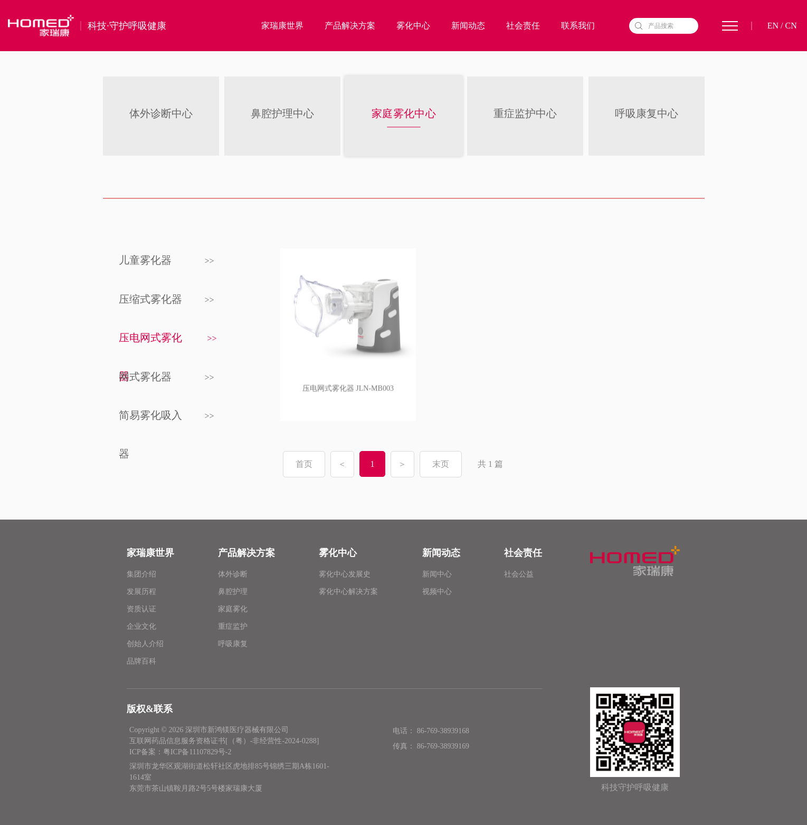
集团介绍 (141, 574)
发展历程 (141, 592)
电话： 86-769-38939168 (430, 731)
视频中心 (437, 592)
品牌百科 (141, 661)
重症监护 (233, 626)
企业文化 (141, 626)
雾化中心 (413, 26)
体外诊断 (233, 574)
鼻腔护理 (233, 592)
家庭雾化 (233, 609)
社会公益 (519, 574)
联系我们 (578, 26)
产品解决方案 (350, 26)
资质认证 (141, 609)
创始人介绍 (145, 644)
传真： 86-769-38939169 (430, 746)
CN (790, 26)
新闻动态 (468, 26)
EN (772, 26)
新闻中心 (437, 574)
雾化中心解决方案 (348, 592)
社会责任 (523, 26)
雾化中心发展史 (345, 574)
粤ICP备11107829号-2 (197, 752)
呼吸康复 (233, 644)
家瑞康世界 (282, 26)
